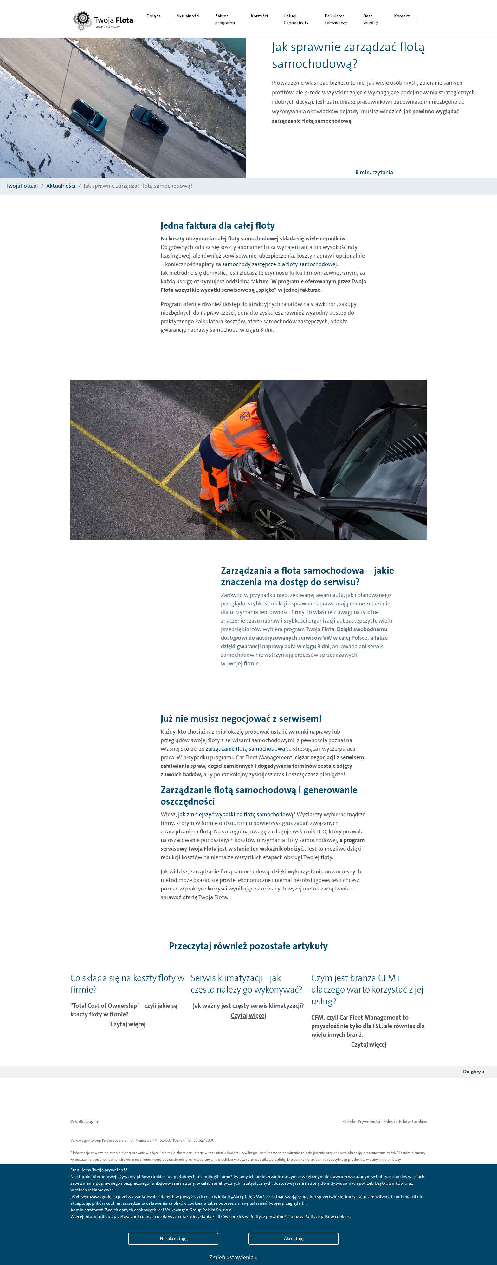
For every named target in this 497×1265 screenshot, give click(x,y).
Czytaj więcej (127, 1024)
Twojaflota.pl (22, 186)
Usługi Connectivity (296, 19)
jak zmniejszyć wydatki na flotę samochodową (235, 814)
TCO (320, 831)
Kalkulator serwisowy (336, 19)
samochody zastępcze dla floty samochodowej (279, 264)
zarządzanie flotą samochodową (244, 749)
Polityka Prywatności (361, 1122)
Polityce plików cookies (327, 1216)
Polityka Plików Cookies (405, 1122)
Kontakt (402, 15)
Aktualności (188, 15)
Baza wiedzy (370, 19)
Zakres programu (225, 19)
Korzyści (259, 15)
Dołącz (153, 15)
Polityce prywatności (269, 1216)
